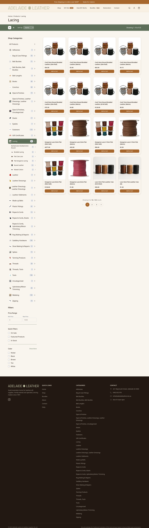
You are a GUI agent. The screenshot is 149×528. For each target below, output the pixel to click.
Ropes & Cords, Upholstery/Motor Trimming (90, 474)
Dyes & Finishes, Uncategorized (86, 424)
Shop (59, 8)
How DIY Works (82, 8)
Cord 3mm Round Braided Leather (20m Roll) (53, 63)
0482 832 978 (117, 392)
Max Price (25, 316)
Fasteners (79, 435)
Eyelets (78, 431)
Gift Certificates (81, 438)
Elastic (78, 427)
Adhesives (79, 389)
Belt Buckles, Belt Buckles (84, 400)
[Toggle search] (129, 8)
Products (17, 16)
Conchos (79, 411)
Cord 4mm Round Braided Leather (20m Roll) (103, 63)
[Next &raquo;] (101, 205)
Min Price (10, 316)
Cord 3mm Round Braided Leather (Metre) (78, 63)
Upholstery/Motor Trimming (85, 510)
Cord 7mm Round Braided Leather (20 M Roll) (103, 103)
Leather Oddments (82, 456)
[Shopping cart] (139, 8)
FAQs (43, 407)
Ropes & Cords (81, 467)
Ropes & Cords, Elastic (83, 470)
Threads (78, 496)
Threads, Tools (80, 499)
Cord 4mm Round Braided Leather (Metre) (128, 63)
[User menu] (134, 8)
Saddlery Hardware (82, 481)
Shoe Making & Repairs (83, 485)
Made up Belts (80, 460)
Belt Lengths (80, 404)
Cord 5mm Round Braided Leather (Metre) (78, 103)
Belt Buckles (80, 396)
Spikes (78, 488)
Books (78, 407)
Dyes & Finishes (81, 414)
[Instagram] (9, 399)
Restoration (107, 8)
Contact (116, 8)
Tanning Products (82, 492)
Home (10, 16)
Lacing (78, 442)
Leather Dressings (82, 449)
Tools (77, 503)
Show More (33, 349)
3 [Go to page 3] (96, 204)
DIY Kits (68, 8)
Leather (78, 445)
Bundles (95, 8)
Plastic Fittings (80, 463)
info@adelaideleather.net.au (122, 396)
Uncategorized (81, 506)
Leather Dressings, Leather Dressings (88, 453)
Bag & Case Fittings (82, 393)
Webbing (79, 514)
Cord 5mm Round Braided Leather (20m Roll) (53, 103)
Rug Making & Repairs (83, 478)
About (44, 400)
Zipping (78, 517)
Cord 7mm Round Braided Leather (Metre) (128, 103)
